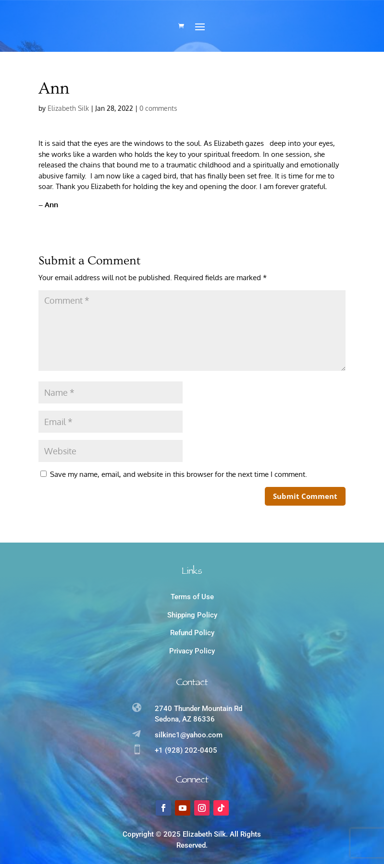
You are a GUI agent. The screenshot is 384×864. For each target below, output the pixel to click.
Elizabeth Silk (68, 108)
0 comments (158, 108)
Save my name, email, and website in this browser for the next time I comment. (178, 474)
